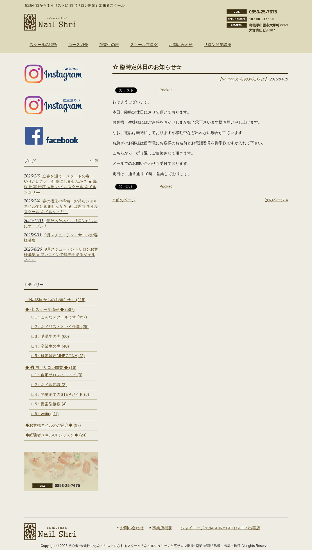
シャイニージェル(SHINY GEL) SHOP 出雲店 (220, 528)
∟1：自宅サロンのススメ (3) (56, 375)
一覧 (95, 160)
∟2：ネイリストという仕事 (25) (60, 326)
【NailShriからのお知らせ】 (243, 79)
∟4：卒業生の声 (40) (50, 346)
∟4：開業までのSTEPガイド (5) (60, 394)
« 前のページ (123, 200)
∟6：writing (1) (44, 414)
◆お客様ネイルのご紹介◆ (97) (53, 425)
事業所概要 (162, 528)
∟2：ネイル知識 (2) (49, 384)
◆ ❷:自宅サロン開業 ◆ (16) (50, 367)
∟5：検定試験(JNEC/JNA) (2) (58, 355)
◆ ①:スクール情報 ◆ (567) (50, 309)
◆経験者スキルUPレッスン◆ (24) (56, 435)
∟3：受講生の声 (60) (50, 336)
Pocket (165, 90)
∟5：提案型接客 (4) (49, 404)
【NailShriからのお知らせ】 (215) (55, 299)
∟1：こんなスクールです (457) (59, 317)
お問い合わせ (132, 528)
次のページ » (276, 200)
